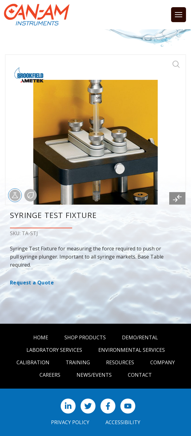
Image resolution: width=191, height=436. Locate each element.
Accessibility (122, 422)
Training (78, 362)
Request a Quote (32, 282)
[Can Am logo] (36, 14)
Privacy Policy (70, 422)
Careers (50, 374)
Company (162, 362)
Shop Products (85, 337)
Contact (140, 374)
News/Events (94, 374)
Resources (120, 362)
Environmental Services (131, 349)
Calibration (32, 362)
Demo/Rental (140, 337)
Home (40, 337)
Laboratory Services (54, 349)
